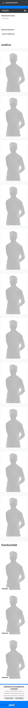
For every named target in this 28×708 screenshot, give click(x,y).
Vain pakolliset (19, 698)
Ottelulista (5, 24)
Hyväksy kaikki (9, 698)
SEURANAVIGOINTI (15, 2)
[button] (14, 73)
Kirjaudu (14, 10)
